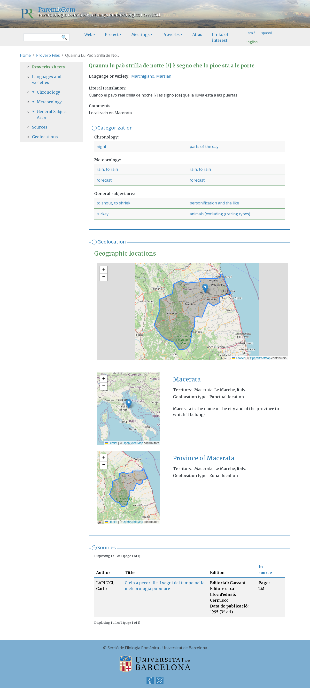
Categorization (115, 127)
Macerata (187, 379)
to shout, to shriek (113, 203)
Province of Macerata (203, 458)
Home (25, 55)
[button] (205, 288)
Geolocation (111, 241)
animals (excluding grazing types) (220, 214)
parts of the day (204, 146)
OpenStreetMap (260, 358)
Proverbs (171, 34)
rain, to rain (107, 169)
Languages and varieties (46, 79)
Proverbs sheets (48, 67)
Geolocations (45, 136)
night (101, 146)
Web (88, 34)
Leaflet (238, 358)
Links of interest (220, 37)
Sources (106, 547)
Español (265, 33)
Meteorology (49, 101)
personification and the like (214, 203)
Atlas (197, 34)
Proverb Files (48, 55)
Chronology (48, 92)
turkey (102, 214)
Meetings (140, 34)
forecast (104, 180)
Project (112, 34)
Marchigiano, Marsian (151, 76)
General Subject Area (52, 114)
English (252, 42)
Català (251, 33)
